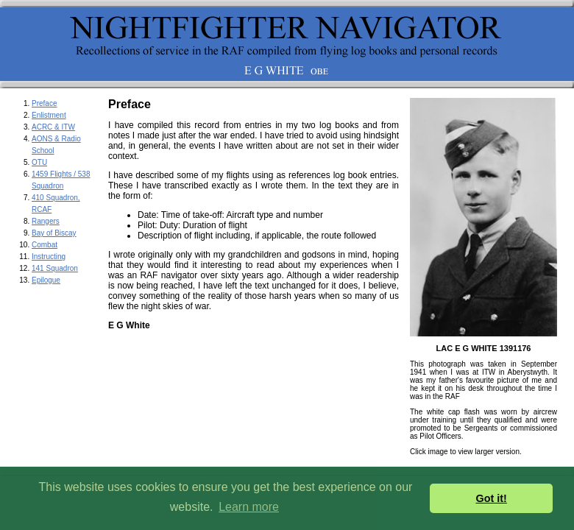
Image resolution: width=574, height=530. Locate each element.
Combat (44, 245)
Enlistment (49, 115)
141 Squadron (55, 268)
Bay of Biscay (54, 233)
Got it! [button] (491, 498)
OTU (39, 162)
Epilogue (46, 280)
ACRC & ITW (53, 127)
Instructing (48, 256)
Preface (44, 103)
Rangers (46, 221)
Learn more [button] (249, 507)
